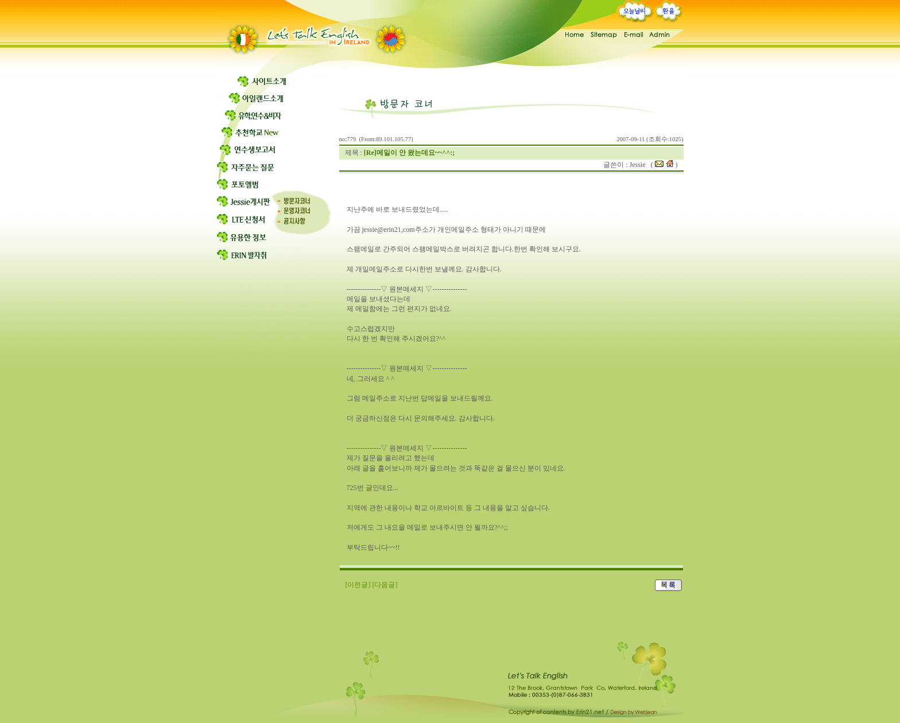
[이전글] (358, 585)
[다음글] (385, 585)
